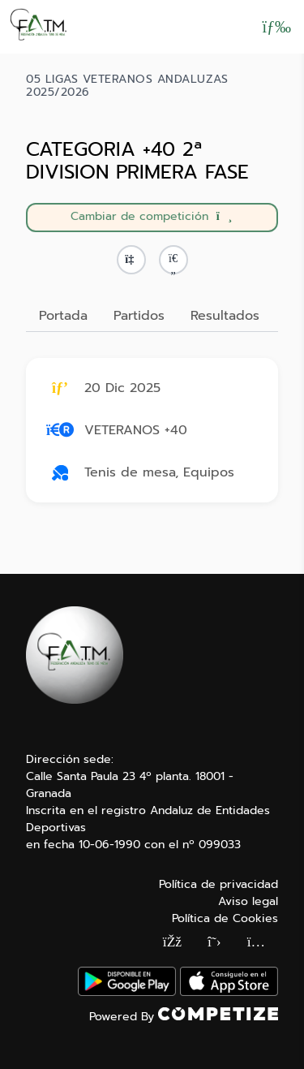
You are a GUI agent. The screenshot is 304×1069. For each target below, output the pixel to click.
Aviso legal (248, 901)
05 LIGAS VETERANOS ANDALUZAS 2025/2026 (127, 86)
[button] (173, 259)
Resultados (225, 315)
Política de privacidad (218, 884)
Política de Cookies (225, 918)
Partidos (139, 315)
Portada (63, 315)
